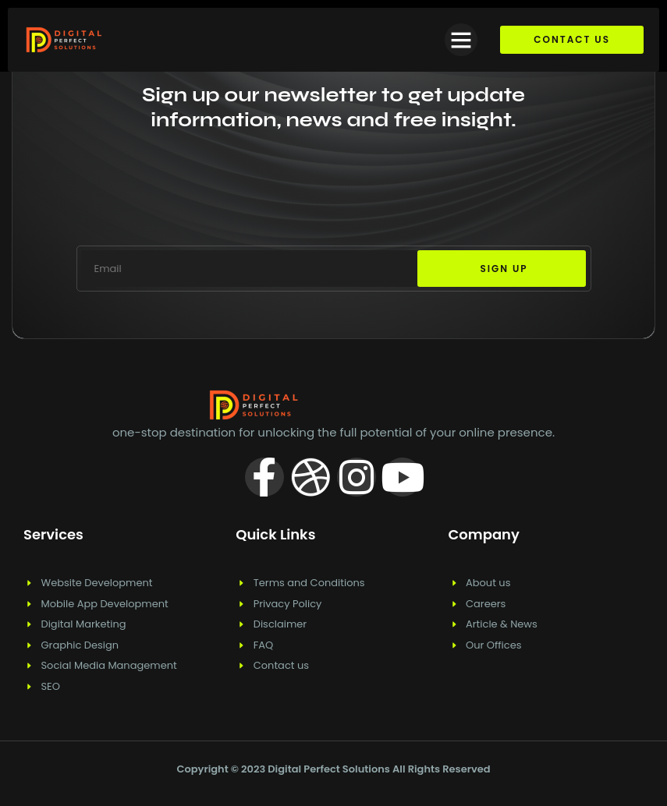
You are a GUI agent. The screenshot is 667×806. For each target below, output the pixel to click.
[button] (461, 39)
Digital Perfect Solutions (330, 769)
